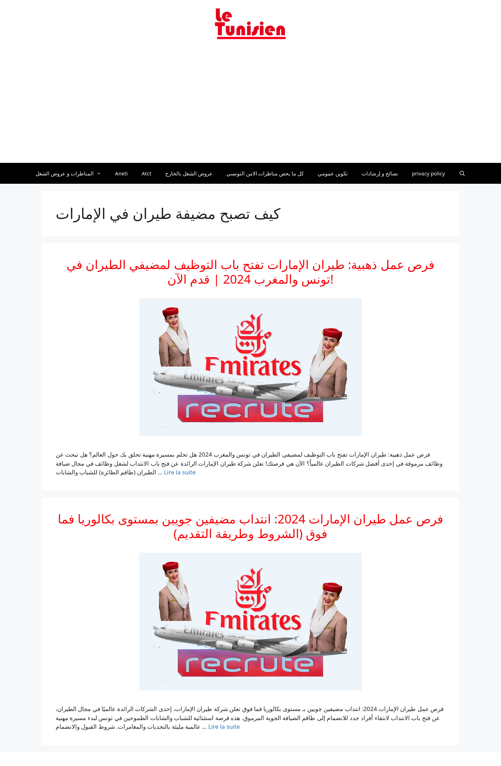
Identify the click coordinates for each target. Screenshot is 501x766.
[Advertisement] (250, 105)
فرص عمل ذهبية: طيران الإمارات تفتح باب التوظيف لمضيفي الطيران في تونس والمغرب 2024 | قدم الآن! (250, 271)
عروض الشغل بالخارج (189, 173)
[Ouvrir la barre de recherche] (462, 173)
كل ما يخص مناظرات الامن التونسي (265, 173)
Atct (146, 173)
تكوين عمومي (333, 173)
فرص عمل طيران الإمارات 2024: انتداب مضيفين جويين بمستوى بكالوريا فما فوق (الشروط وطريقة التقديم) (250, 526)
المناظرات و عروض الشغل (71, 173)
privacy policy (428, 173)
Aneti (121, 173)
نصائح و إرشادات (379, 173)
